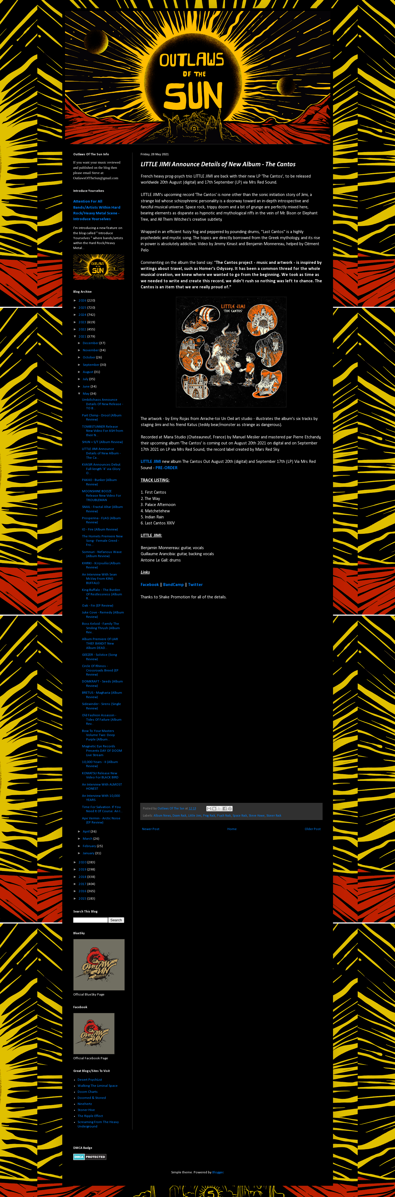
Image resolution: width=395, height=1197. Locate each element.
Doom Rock (180, 815)
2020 (83, 862)
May (86, 394)
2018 (83, 877)
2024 (83, 315)
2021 (83, 336)
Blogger (217, 1172)
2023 (83, 322)
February (90, 846)
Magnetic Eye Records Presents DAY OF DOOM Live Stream (102, 751)
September (91, 365)
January (89, 853)
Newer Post (150, 829)
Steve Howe (257, 815)
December (91, 343)
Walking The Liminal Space (98, 1086)
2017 (83, 884)
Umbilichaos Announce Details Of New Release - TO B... (102, 404)
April (87, 831)
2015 (83, 898)
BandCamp (173, 585)
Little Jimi (194, 815)
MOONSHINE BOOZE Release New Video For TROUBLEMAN (101, 496)
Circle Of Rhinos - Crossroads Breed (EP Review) (100, 670)
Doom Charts (88, 1092)
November (91, 350)
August (88, 372)
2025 (83, 307)
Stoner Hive (86, 1110)
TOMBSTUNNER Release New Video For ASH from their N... (102, 431)
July (86, 379)
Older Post (313, 829)
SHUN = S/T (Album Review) (102, 442)
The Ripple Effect (90, 1116)
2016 (83, 891)
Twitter (195, 585)
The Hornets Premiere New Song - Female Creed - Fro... (102, 541)
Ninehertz (85, 1104)
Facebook (150, 585)
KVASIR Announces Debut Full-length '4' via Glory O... (101, 469)
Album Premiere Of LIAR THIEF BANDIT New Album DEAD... (100, 643)
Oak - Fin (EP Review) (97, 605)
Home (232, 829)
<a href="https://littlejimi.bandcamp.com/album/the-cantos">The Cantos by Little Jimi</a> (189, 701)
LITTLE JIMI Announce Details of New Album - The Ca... (101, 453)
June (87, 386)
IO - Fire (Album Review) (100, 529)
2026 (83, 300)
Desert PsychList (90, 1080)
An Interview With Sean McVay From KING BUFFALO (99, 579)
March (88, 839)
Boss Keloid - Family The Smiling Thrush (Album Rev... (101, 628)
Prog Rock (209, 815)
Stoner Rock (273, 815)
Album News (162, 815)
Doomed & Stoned (92, 1098)
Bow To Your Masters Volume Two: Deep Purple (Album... (98, 735)
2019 (83, 869)
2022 (83, 329)
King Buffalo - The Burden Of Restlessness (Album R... (102, 594)
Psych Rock (224, 815)
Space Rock (240, 815)
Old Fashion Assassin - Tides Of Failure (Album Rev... (102, 720)
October (89, 357)
